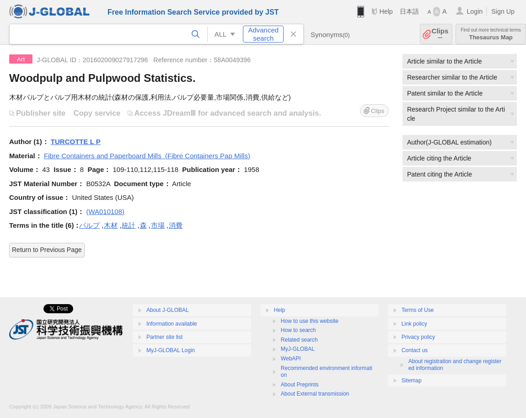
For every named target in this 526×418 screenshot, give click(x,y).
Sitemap (412, 380)
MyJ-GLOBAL (298, 349)
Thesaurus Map (491, 34)
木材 (111, 225)
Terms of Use (418, 310)
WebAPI (291, 358)
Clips (440, 34)
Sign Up (503, 11)
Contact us (415, 350)
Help (385, 11)
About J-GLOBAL (167, 310)
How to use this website (309, 321)
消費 (175, 225)
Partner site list (164, 337)
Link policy (414, 324)
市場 (158, 225)
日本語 (409, 11)
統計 (128, 225)
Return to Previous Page (47, 249)
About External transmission (315, 394)
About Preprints (300, 384)
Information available (171, 324)
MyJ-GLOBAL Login (170, 350)
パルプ (89, 225)
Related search (299, 340)
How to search (298, 330)
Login (475, 11)
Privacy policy (418, 337)
